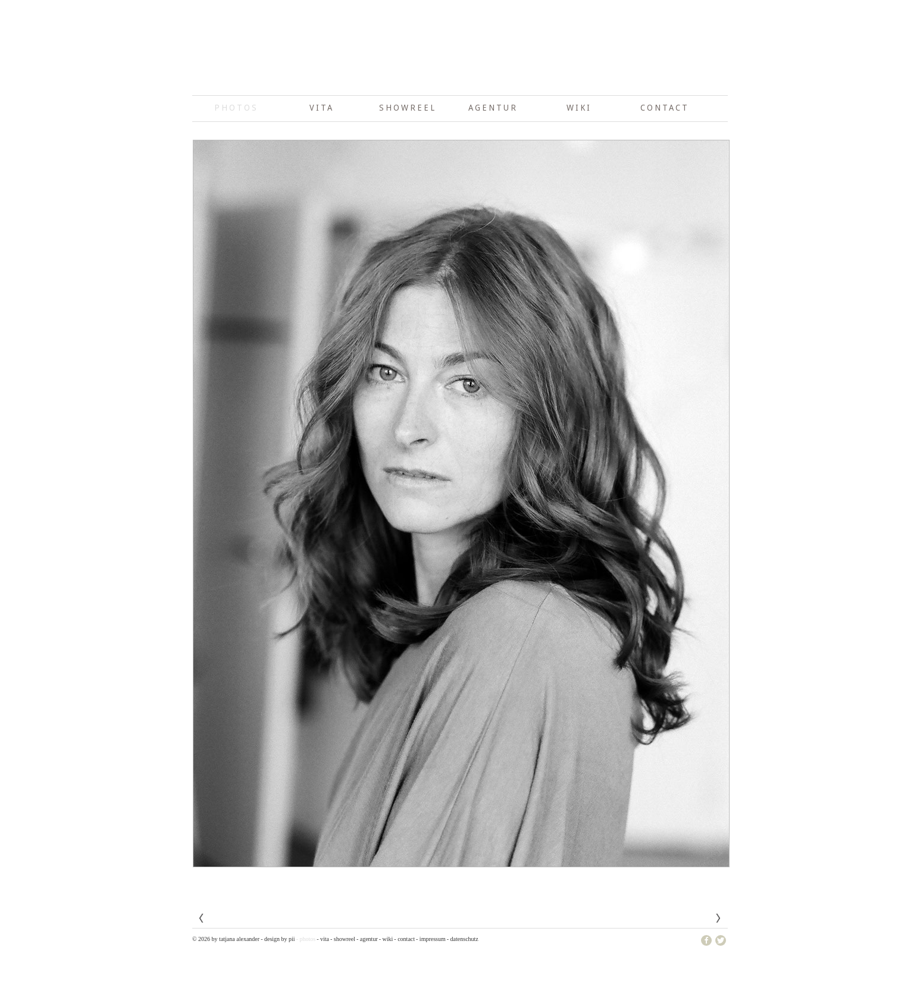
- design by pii (278, 939)
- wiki (386, 939)
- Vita (323, 939)
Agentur (493, 107)
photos (236, 107)
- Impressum (431, 939)
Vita (321, 107)
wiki (579, 107)
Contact (664, 107)
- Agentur (367, 939)
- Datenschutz (462, 939)
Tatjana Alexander (460, 65)
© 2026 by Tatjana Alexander (225, 939)
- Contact (404, 939)
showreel (407, 107)
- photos (306, 939)
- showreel (342, 939)
